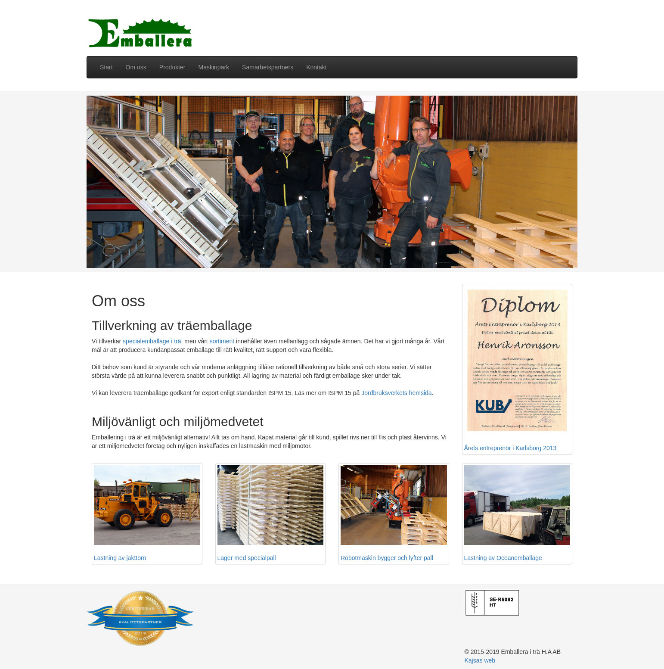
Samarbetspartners (267, 67)
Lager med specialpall (270, 513)
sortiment (222, 341)
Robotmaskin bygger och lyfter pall (394, 513)
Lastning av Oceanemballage (517, 513)
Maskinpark (214, 67)
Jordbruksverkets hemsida (396, 392)
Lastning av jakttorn (147, 513)
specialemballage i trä (152, 341)
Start (106, 67)
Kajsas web (480, 660)
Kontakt (316, 67)
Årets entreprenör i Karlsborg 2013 (517, 368)
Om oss (136, 67)
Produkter (172, 67)
